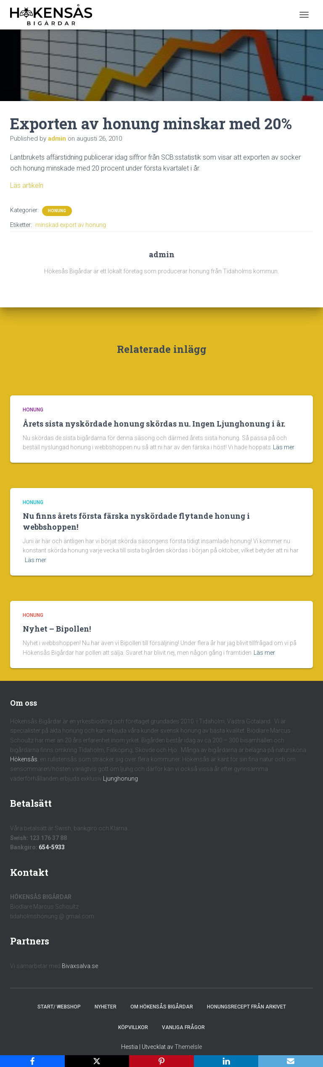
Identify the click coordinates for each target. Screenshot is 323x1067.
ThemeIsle (188, 1046)
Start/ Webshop (59, 1007)
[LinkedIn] (226, 1061)
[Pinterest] (161, 1061)
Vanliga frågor (183, 1027)
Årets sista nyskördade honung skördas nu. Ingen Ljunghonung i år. (154, 424)
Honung (57, 210)
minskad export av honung (70, 224)
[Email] (290, 1061)
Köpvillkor (133, 1027)
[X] (97, 1061)
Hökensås (23, 759)
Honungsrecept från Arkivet (246, 1007)
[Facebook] (32, 1061)
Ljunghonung (120, 778)
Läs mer (283, 447)
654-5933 (52, 847)
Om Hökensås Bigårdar (161, 1007)
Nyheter (105, 1007)
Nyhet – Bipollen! (57, 629)
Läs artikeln (26, 185)
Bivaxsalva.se (80, 966)
